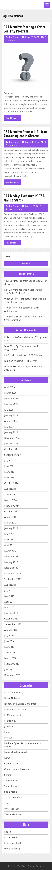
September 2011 (12, 579)
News (7, 757)
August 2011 (10, 584)
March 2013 (10, 522)
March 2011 (10, 607)
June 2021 (9, 466)
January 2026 (11, 404)
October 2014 (11, 483)
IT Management (12, 715)
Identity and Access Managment (20, 703)
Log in (7, 831)
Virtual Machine (12, 814)
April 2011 (9, 601)
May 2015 (9, 477)
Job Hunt (9, 726)
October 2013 (11, 511)
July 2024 (9, 426)
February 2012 (11, 556)
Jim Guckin (9, 355)
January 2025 (11, 415)
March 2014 (10, 500)
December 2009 (12, 675)
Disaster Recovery (13, 692)
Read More (13, 118)
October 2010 (11, 618)
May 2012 (9, 539)
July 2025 (9, 409)
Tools (7, 803)
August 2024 (10, 421)
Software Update (13, 797)
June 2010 (9, 641)
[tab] (47, 5)
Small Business (12, 780)
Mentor (8, 737)
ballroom (9, 366)
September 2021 (12, 454)
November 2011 (12, 573)
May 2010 (9, 646)
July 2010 (9, 635)
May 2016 (9, 471)
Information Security (15, 709)
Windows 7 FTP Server (30, 355)
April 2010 (9, 652)
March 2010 (10, 658)
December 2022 (12, 437)
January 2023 (11, 432)
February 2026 (11, 398)
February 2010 (11, 663)
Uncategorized (12, 808)
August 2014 (10, 488)
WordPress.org (12, 848)
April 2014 (9, 494)
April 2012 (9, 545)
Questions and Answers (16, 769)
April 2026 (9, 387)
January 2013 (11, 528)
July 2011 (9, 590)
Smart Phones (11, 786)
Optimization (11, 763)
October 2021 (11, 449)
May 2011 (9, 596)
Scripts (7, 774)
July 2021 (9, 460)
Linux (7, 732)
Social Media (10, 791)
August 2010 (10, 629)
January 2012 (11, 562)
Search (26, 263)
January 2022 (11, 443)
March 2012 (10, 550)
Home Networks (12, 698)
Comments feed (12, 843)
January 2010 (11, 669)
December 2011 (12, 567)
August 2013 (10, 517)
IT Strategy (10, 720)
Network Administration (16, 752)
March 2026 (10, 392)
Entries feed (10, 837)
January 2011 (11, 613)
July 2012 (9, 533)
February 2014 (11, 505)
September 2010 (12, 624)
